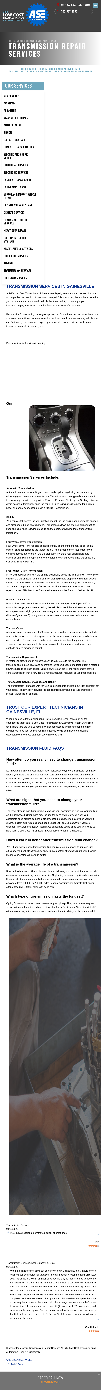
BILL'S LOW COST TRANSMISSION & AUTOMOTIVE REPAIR (50, 69)
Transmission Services (18, 1225)
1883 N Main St (30, 40)
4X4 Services (14, 1364)
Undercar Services (19, 1360)
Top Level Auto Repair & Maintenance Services (36, 71)
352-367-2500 (69, 11)
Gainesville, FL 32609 (46, 40)
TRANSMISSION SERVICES (78, 71)
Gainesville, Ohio (46, 1263)
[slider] (94, 1246)
